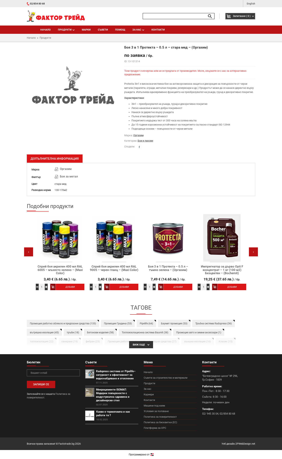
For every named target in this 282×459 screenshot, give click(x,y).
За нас (138, 29)
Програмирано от (141, 454)
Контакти (158, 29)
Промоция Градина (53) (118, 323)
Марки (86, 29)
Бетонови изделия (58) (100, 332)
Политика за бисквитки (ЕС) (160, 422)
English (251, 3)
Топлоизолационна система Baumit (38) (145, 332)
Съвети (103, 29)
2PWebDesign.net (245, 443)
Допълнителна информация (55, 158)
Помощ (120, 29)
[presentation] (28, 251)
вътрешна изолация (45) (44, 332)
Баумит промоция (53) (174, 323)
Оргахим (138, 135)
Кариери (149, 394)
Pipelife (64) (146, 323)
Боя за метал (69, 176)
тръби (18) (73, 332)
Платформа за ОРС (155, 427)
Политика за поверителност (160, 416)
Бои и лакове (145, 140)
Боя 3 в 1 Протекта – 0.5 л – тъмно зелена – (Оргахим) (168, 268)
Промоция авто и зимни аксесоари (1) (198, 332)
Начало (45, 29)
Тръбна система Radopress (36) (213, 323)
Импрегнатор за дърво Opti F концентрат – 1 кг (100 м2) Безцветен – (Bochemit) (222, 270)
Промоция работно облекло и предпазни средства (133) (63, 323)
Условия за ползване (156, 411)
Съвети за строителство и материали (165, 377)
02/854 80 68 (37, 3)
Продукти (66, 29)
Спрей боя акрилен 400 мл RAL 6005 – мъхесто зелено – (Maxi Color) (60, 270)
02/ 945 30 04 (210, 413)
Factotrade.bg (66, 443)
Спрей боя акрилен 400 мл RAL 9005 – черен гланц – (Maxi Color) (114, 268)
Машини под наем (154, 405)
